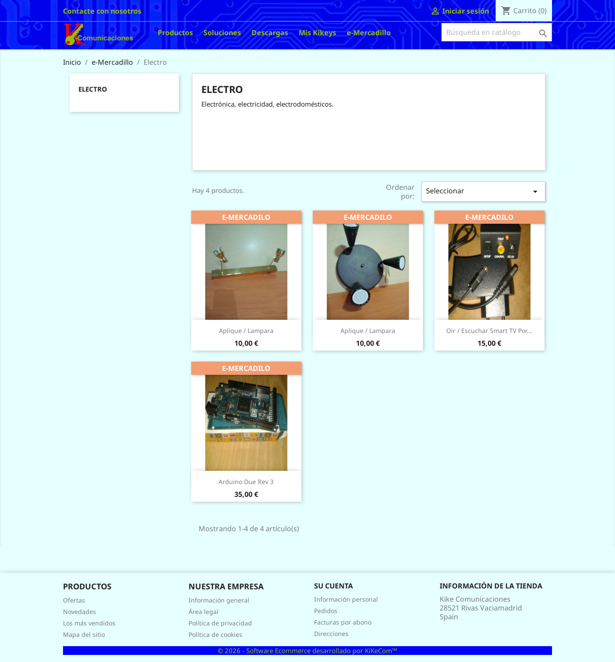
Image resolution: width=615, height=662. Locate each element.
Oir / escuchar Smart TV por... (489, 330)
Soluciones (222, 32)
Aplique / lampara (246, 330)
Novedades (79, 611)
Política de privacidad (220, 623)
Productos (175, 32)
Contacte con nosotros (102, 11)
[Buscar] (496, 32)
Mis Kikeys (317, 32)
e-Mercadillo (369, 32)
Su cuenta (333, 586)
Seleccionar (483, 191)
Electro (92, 89)
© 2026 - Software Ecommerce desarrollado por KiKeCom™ (307, 650)
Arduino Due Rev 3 (246, 481)
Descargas (270, 32)
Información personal (346, 599)
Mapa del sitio (84, 634)
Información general (219, 600)
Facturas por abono (342, 622)
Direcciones (331, 633)
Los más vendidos (89, 623)
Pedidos (325, 611)
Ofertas (74, 600)
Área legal (204, 611)
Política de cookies (215, 634)
